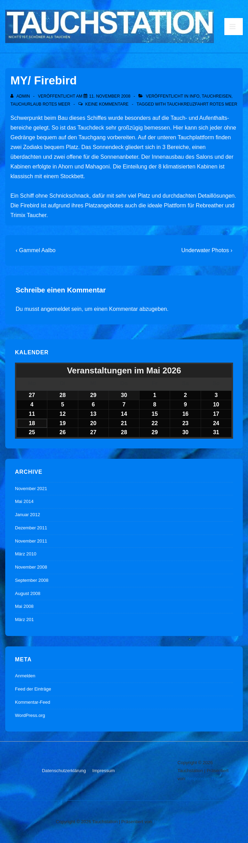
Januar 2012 (27, 514)
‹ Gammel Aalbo (36, 250)
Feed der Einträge (33, 689)
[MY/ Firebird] (109, 96)
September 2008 (31, 580)
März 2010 (25, 553)
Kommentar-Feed (32, 702)
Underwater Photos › (206, 250)
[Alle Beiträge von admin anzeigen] (20, 96)
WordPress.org (30, 715)
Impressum (104, 770)
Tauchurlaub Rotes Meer (40, 104)
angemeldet (55, 309)
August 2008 (27, 593)
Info (195, 96)
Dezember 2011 (31, 527)
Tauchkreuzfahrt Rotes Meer (202, 104)
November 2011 (31, 541)
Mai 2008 (24, 606)
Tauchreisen (216, 96)
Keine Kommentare (106, 104)
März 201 (24, 619)
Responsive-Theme (205, 778)
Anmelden (25, 675)
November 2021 (31, 488)
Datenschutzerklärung (64, 770)
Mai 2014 (24, 501)
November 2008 (31, 567)
